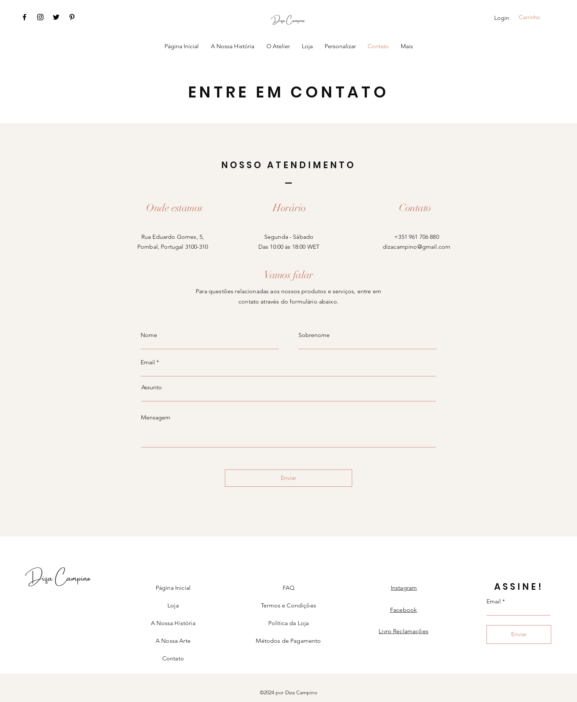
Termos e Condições (288, 605)
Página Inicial (173, 587)
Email (148, 362)
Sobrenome (314, 335)
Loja (173, 605)
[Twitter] (56, 17)
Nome (149, 335)
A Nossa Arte (173, 640)
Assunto (151, 387)
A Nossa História (173, 623)
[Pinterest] (72, 17)
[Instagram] (40, 17)
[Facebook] (24, 17)
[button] (535, 17)
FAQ (288, 587)
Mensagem (155, 418)
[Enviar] (288, 478)
